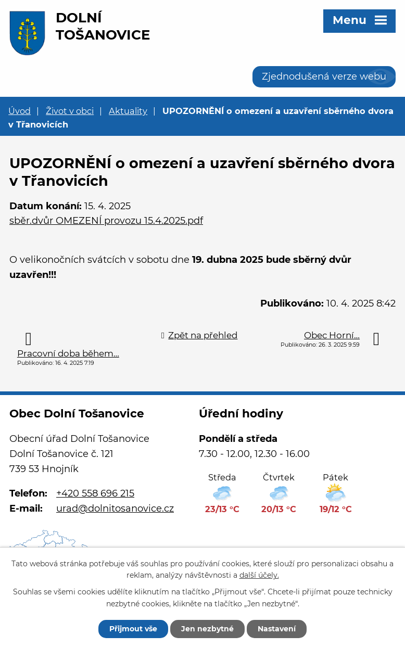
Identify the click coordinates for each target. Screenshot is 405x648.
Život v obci (70, 111)
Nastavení (277, 628)
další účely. (259, 575)
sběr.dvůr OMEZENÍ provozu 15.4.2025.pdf (106, 220)
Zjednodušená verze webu (324, 76)
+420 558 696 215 (95, 493)
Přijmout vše (133, 628)
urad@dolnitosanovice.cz (115, 508)
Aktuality (128, 111)
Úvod (19, 111)
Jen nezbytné (207, 628)
